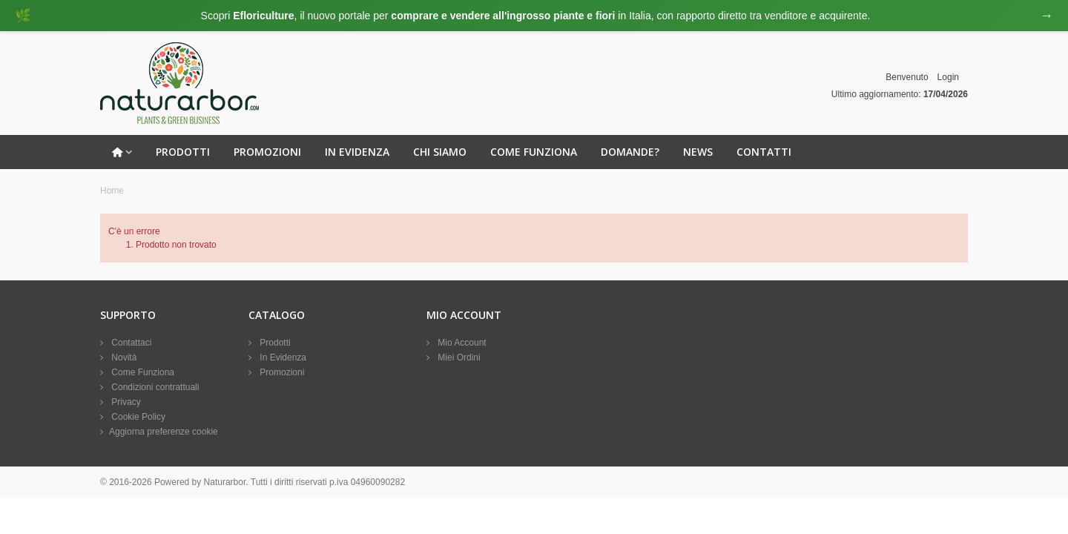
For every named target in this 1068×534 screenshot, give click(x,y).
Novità (122, 357)
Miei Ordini (458, 357)
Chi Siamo (440, 152)
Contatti (763, 152)
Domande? (630, 152)
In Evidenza (357, 152)
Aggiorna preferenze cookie (163, 431)
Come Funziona (533, 152)
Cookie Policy (137, 417)
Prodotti (183, 152)
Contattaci (130, 342)
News (698, 152)
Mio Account (461, 342)
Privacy (125, 402)
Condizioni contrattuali (154, 387)
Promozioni (267, 152)
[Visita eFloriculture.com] (534, 15)
